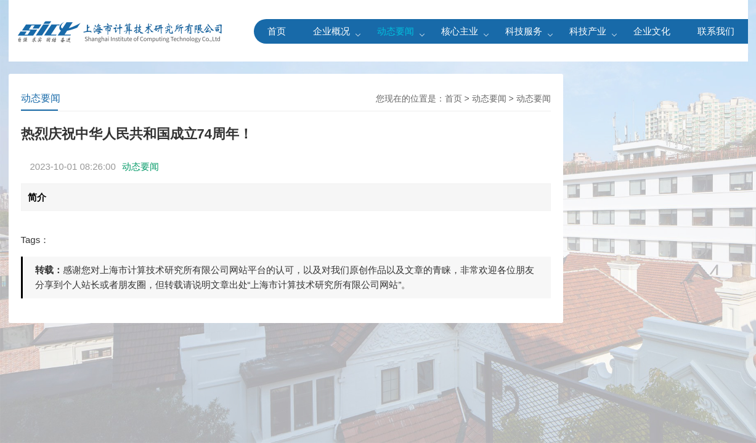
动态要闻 (395, 31)
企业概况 (331, 31)
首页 (276, 31)
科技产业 (587, 31)
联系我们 (715, 31)
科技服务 (523, 31)
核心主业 (459, 31)
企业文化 (651, 31)
